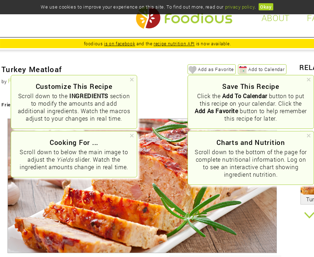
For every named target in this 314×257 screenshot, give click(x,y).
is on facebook (119, 43)
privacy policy (240, 7)
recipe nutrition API (174, 43)
